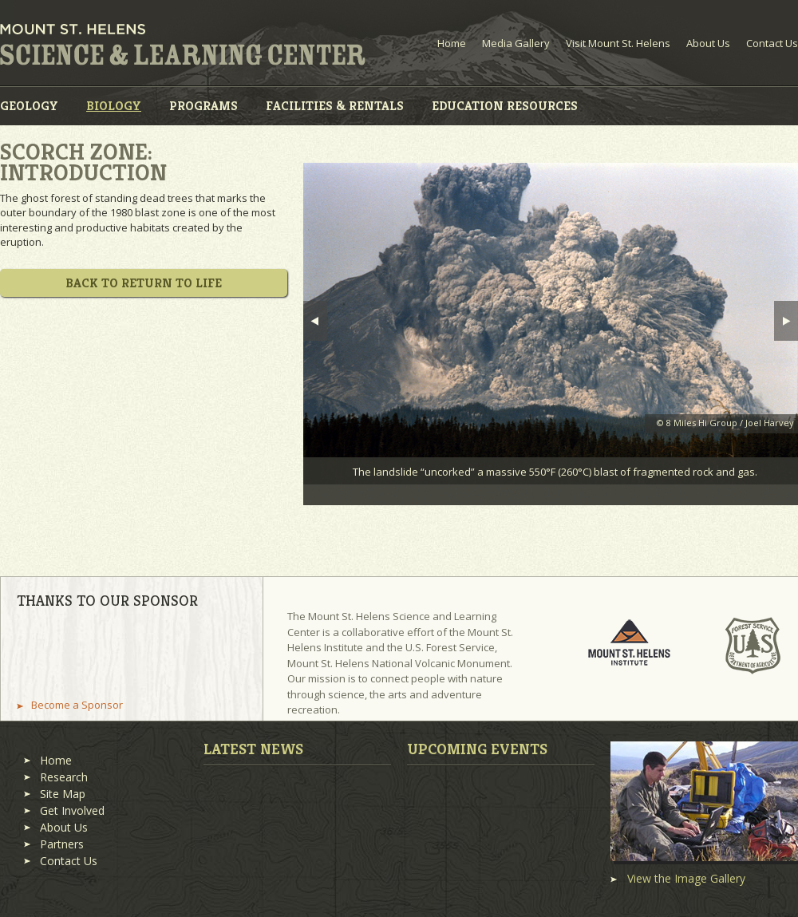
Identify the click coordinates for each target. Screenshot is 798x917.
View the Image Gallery (686, 878)
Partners (62, 844)
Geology (29, 105)
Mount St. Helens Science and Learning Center (182, 44)
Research (64, 777)
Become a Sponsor (77, 705)
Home (451, 43)
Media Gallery (516, 43)
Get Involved (72, 810)
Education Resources (505, 105)
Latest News (253, 748)
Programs (203, 105)
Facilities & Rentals (335, 105)
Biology (113, 105)
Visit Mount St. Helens (618, 43)
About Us (708, 43)
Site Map (62, 793)
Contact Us (772, 43)
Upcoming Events (477, 748)
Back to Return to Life (143, 283)
